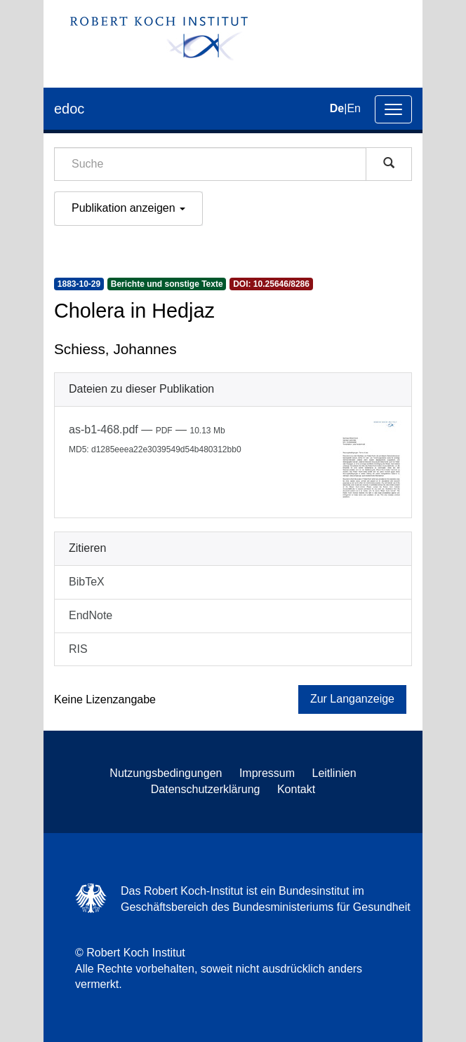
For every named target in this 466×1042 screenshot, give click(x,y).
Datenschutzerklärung (205, 789)
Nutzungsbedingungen (165, 773)
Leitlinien (334, 773)
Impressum (267, 773)
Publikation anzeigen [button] (128, 208)
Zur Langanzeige (352, 699)
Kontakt (296, 789)
